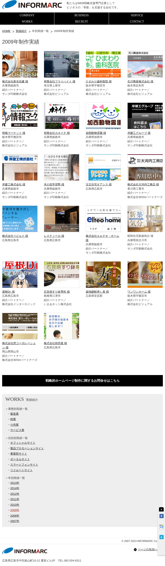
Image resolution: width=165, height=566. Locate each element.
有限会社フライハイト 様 (59, 81)
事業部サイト (18, 453)
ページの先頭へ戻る (150, 549)
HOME (6, 31)
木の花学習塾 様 (54, 184)
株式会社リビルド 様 (15, 236)
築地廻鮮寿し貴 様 (97, 291)
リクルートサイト (21, 470)
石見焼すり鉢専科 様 (57, 291)
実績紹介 (21, 31)
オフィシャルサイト (22, 442)
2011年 (14, 499)
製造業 (14, 413)
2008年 (14, 515)
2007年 (14, 521)
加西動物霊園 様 (96, 133)
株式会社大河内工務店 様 (143, 184)
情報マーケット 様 (13, 133)
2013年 (14, 482)
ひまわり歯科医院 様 (99, 81)
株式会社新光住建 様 (15, 81)
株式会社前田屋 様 (55, 343)
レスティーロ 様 (54, 236)
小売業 (14, 424)
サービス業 (17, 430)
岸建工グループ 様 (139, 133)
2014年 (14, 488)
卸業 (13, 419)
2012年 (14, 493)
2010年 (14, 504)
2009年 (14, 510)
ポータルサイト (20, 459)
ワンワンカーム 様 (139, 291)
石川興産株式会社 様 (140, 81)
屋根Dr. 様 (8, 291)
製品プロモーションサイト (27, 448)
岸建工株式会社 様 (13, 184)
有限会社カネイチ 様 (57, 133)
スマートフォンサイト (24, 464)
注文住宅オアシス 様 (99, 184)
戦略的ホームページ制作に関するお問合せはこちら (83, 380)
